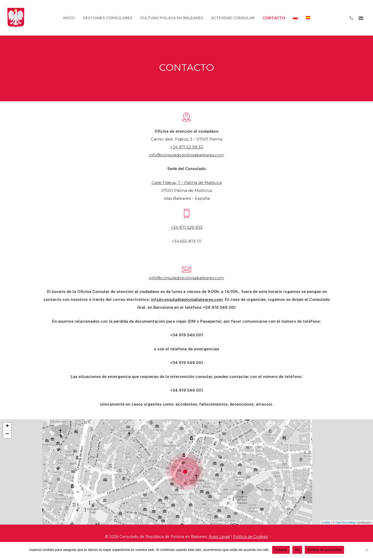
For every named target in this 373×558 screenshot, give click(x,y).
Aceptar (281, 550)
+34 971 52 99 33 (186, 147)
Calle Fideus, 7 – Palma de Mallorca (186, 182)
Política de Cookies (250, 536)
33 (200, 227)
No (297, 550)
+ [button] (7, 426)
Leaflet (325, 522)
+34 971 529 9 (184, 227)
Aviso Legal (219, 536)
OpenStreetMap (345, 522)
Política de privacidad (324, 550)
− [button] (7, 434)
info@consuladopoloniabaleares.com (186, 154)
